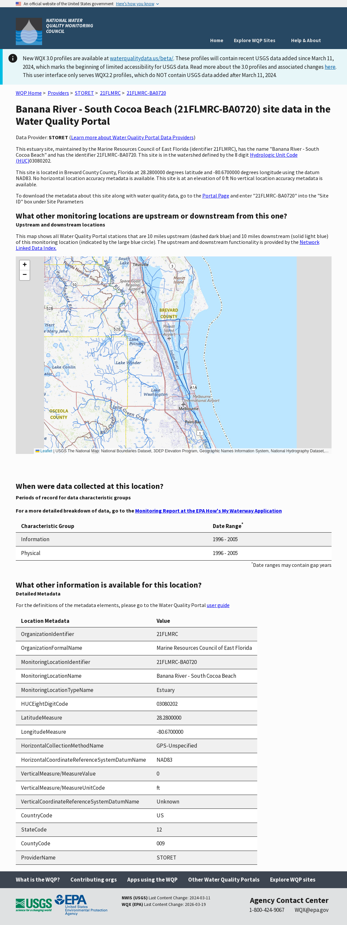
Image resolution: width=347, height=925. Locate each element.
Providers (58, 93)
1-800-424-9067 (266, 909)
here (330, 66)
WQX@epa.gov (312, 909)
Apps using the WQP (152, 879)
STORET (84, 93)
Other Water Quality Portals (224, 879)
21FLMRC (110, 93)
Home (216, 40)
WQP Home (29, 93)
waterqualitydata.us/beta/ (141, 58)
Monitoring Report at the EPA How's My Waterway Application (208, 510)
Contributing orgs (93, 879)
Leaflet (44, 451)
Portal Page (215, 195)
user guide (218, 605)
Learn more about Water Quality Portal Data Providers (132, 137)
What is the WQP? (38, 879)
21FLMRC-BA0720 (146, 93)
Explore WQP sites (292, 879)
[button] (25, 265)
